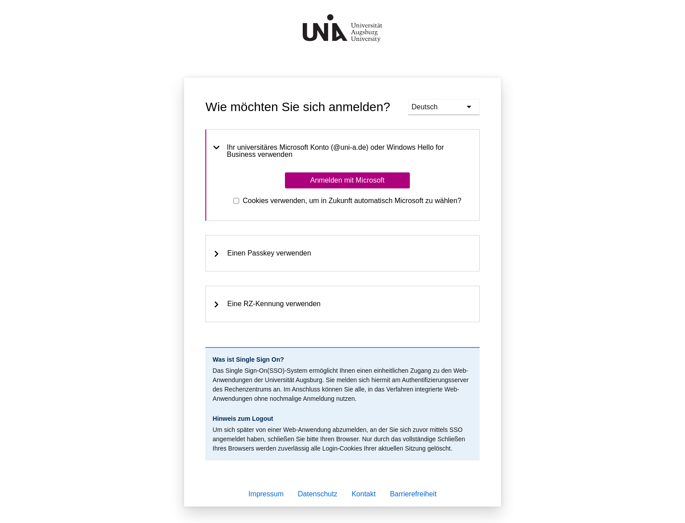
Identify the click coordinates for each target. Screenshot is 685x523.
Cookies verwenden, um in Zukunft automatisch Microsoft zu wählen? (352, 200)
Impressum (266, 494)
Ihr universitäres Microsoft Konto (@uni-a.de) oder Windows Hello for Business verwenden (328, 151)
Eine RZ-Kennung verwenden (266, 303)
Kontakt (364, 494)
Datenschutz (317, 494)
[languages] (444, 107)
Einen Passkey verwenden (262, 253)
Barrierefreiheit (413, 494)
